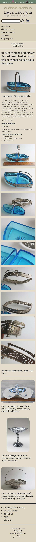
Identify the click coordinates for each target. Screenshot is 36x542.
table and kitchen (8, 29)
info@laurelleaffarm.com (18, 537)
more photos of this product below (16, 96)
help (6, 516)
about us (8, 513)
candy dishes (18, 46)
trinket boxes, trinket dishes (12, 138)
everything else (7, 38)
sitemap (8, 519)
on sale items (11, 510)
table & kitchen (17, 44)
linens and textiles (8, 32)
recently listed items (14, 507)
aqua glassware (8, 140)
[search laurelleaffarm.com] (23, 21)
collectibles (5, 35)
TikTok (31, 2)
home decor (5, 26)
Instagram (18, 2)
